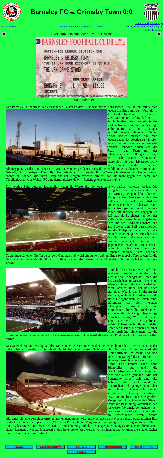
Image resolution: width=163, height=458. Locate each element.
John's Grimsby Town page (149, 23)
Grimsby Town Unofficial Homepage (143, 26)
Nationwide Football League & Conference (82, 26)
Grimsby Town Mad (152, 29)
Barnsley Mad (9, 26)
